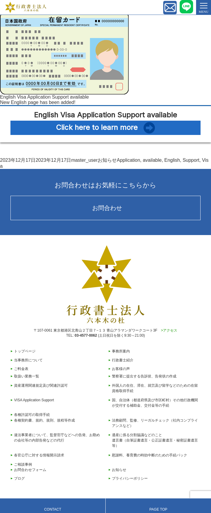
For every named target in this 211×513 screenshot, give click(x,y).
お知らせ (107, 160)
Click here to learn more (97, 127)
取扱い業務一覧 (26, 376)
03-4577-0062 (86, 335)
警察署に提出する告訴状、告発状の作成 (144, 376)
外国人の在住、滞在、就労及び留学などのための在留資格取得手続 (155, 388)
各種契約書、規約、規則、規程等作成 (44, 420)
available (152, 160)
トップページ (25, 351)
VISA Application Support (34, 400)
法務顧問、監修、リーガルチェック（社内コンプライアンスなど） (155, 423)
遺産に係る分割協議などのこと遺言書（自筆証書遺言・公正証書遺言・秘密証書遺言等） (155, 440)
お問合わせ (107, 208)
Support (191, 160)
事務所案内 (121, 351)
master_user (84, 160)
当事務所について (28, 360)
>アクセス (169, 330)
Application (128, 160)
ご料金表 (21, 369)
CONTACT (52, 509)
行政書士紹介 (122, 360)
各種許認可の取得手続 (32, 415)
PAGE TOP (158, 509)
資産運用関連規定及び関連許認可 (41, 385)
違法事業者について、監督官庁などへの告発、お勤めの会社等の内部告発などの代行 (57, 437)
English (172, 160)
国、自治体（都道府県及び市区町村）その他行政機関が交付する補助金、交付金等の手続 (155, 403)
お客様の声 (121, 369)
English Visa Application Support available (44, 97)
